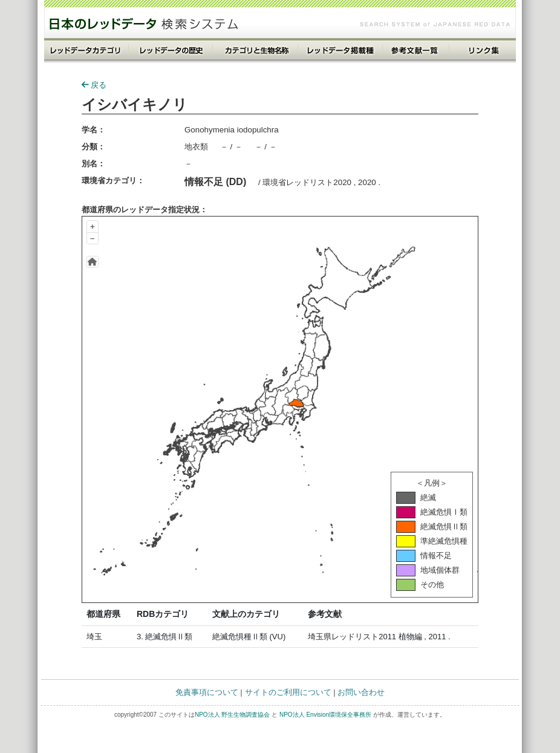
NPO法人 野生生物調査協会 (232, 714)
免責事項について (206, 692)
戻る (94, 85)
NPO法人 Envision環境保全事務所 (325, 714)
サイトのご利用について (288, 692)
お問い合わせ (361, 692)
